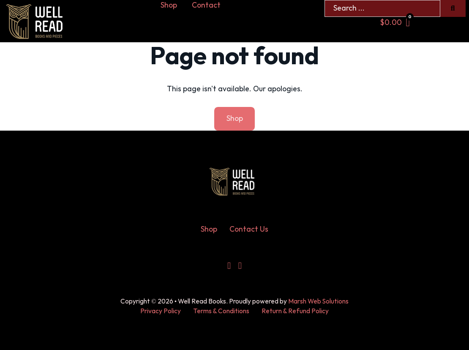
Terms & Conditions (221, 311)
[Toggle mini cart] (395, 22)
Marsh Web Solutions (318, 301)
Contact (206, 5)
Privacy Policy (160, 311)
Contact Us (248, 229)
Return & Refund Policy (295, 311)
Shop (169, 5)
